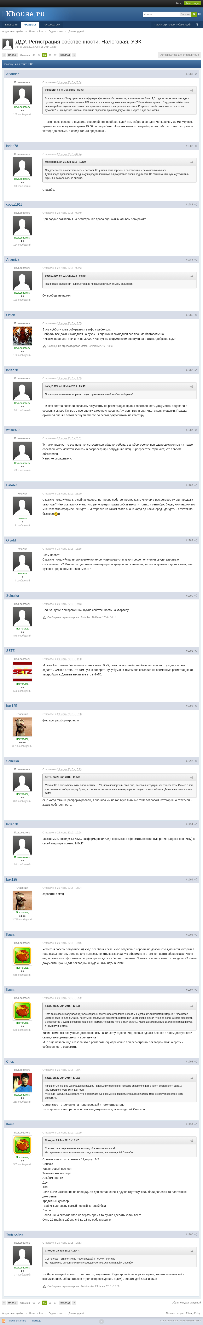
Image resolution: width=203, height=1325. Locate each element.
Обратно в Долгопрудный (186, 1302)
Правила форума (175, 1313)
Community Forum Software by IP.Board (180, 1320)
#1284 (191, 259)
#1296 (191, 934)
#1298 (191, 1061)
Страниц (25, 55)
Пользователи (51, 24)
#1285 (191, 315)
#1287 (191, 430)
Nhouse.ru (11, 24)
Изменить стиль (17, 1320)
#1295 (191, 879)
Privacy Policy (193, 1313)
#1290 (191, 595)
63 (34, 55)
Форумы (30, 24)
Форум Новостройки (12, 1313)
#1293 (191, 761)
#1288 (191, 485)
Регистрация (192, 3)
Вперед (65, 55)
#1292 (191, 705)
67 (55, 55)
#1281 (191, 74)
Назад (12, 55)
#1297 (191, 989)
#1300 (191, 1234)
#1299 (191, 1124)
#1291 (191, 650)
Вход (178, 3)
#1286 (191, 370)
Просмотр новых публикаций (173, 24)
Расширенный (199, 14)
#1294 (191, 824)
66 (50, 55)
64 (39, 55)
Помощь (36, 1320)
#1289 (191, 540)
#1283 (191, 204)
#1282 (191, 146)
